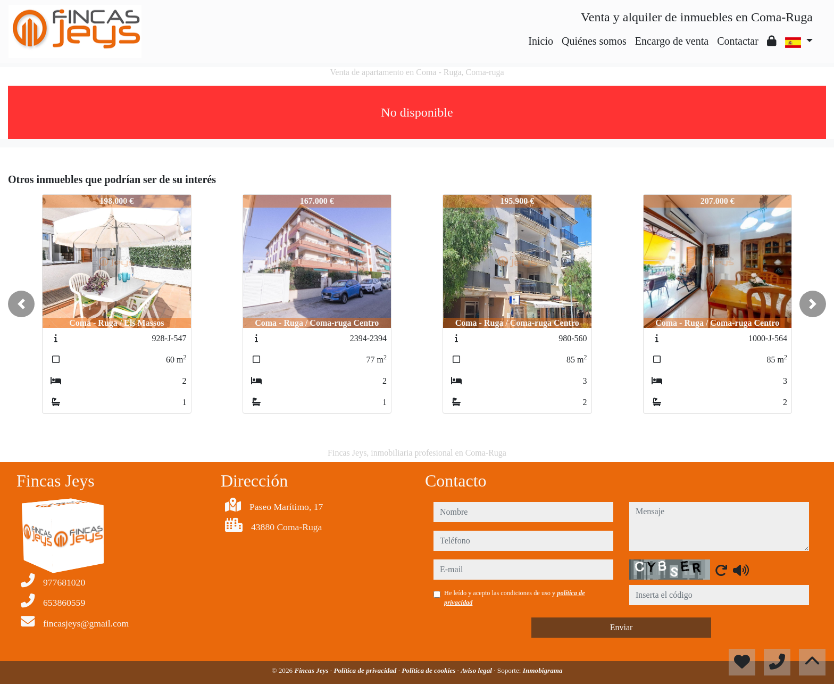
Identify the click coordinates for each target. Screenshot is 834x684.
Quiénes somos (594, 41)
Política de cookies (429, 670)
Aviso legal (477, 670)
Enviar (621, 627)
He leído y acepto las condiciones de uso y (514, 597)
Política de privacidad (365, 670)
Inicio (540, 41)
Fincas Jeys (312, 670)
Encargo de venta (671, 41)
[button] (21, 304)
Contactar (737, 41)
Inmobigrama (543, 670)
